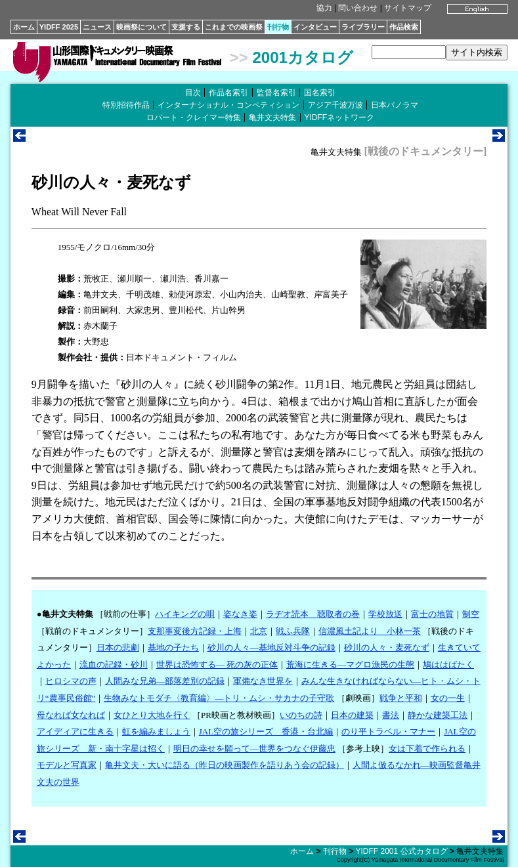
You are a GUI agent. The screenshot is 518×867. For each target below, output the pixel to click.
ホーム (24, 27)
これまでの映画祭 (234, 27)
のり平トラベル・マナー (388, 731)
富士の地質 (432, 614)
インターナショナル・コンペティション (228, 105)
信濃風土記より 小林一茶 (369, 631)
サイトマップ (407, 7)
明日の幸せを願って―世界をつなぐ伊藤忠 (254, 748)
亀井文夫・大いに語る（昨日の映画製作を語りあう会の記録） (224, 765)
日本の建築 (352, 715)
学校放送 (385, 614)
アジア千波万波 (335, 105)
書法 (390, 715)
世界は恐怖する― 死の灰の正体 (217, 664)
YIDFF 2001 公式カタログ (401, 851)
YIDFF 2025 (58, 27)
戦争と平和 (400, 698)
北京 (258, 631)
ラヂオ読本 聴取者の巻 (313, 614)
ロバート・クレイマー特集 (193, 117)
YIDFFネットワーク (340, 117)
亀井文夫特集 (272, 117)
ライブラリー (363, 27)
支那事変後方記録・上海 (195, 631)
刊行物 (278, 27)
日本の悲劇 (118, 647)
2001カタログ (302, 57)
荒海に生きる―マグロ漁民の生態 (350, 664)
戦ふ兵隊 (293, 631)
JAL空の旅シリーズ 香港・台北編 (266, 731)
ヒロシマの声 (71, 681)
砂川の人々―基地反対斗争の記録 (271, 647)
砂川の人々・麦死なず (386, 647)
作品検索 (403, 27)
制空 (470, 614)
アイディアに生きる (75, 731)
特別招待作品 (126, 105)
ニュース (97, 27)
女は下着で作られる (427, 748)
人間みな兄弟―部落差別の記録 (165, 681)
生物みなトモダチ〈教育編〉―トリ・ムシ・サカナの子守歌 (219, 698)
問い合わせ (358, 7)
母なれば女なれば (71, 715)
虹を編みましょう (156, 731)
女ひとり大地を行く (152, 715)
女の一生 (448, 698)
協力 (324, 7)
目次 (193, 92)
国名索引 (319, 92)
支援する (185, 27)
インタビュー (315, 27)
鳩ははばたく (448, 664)
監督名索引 (276, 92)
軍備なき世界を (263, 681)
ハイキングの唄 (185, 614)
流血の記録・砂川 (113, 664)
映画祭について (141, 27)
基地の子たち (173, 647)
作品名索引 (228, 92)
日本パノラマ (394, 105)
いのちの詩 (301, 715)
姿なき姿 (240, 614)
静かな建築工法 (437, 715)
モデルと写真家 (67, 765)
